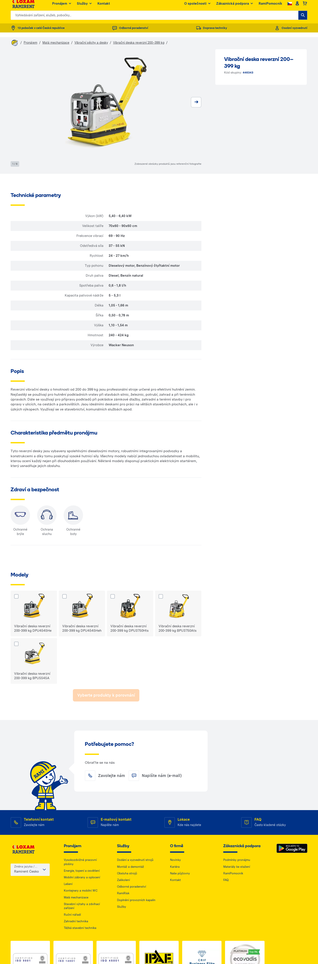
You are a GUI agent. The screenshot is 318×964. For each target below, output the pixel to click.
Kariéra (175, 866)
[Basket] (304, 6)
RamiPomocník (270, 6)
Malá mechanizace (55, 42)
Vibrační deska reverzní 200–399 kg (138, 42)
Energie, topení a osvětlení (82, 870)
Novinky (175, 860)
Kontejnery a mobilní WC (81, 890)
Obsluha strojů (127, 873)
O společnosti (197, 6)
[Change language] (290, 6)
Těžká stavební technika (80, 928)
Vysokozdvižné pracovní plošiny (80, 862)
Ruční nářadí (72, 914)
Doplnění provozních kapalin (136, 900)
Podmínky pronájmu (236, 860)
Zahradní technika (76, 921)
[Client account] (297, 6)
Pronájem (62, 6)
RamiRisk (123, 893)
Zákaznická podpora (234, 6)
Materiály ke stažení (236, 866)
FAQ (226, 880)
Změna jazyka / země (24, 867)
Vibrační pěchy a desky (91, 42)
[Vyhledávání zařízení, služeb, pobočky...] (302, 18)
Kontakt (103, 6)
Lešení (68, 884)
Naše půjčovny (180, 873)
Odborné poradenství (131, 886)
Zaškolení (123, 880)
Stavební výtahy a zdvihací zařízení (82, 906)
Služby (84, 6)
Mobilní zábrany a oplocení (82, 877)
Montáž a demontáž (130, 866)
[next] (196, 102)
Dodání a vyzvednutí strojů (135, 860)
